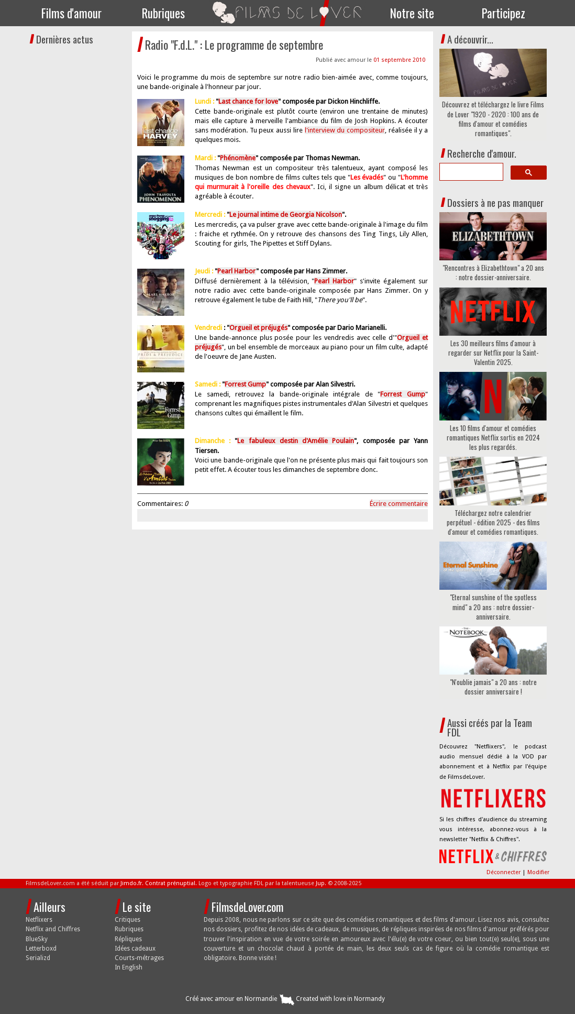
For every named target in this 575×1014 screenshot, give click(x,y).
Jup (320, 883)
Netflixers (39, 919)
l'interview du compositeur (345, 130)
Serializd (38, 958)
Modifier (538, 872)
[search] (470, 172)
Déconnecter (504, 872)
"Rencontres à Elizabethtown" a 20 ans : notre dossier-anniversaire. (493, 272)
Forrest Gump (245, 384)
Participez (503, 13)
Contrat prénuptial (170, 883)
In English (128, 967)
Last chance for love (248, 101)
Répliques (128, 939)
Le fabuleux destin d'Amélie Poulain (295, 441)
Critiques (127, 919)
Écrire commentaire (399, 504)
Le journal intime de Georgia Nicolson (285, 214)
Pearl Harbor (236, 271)
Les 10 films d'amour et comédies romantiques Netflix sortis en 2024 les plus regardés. (493, 437)
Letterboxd (41, 948)
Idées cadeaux (135, 948)
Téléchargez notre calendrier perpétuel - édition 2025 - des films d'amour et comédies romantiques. (493, 522)
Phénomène (238, 158)
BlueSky (37, 939)
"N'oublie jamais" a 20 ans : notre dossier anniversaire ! (493, 686)
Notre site (412, 13)
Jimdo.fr (131, 883)
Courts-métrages (139, 958)
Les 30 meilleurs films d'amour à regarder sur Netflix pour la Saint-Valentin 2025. (493, 352)
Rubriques (163, 13)
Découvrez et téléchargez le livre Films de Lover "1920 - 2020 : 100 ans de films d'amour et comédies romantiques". (493, 119)
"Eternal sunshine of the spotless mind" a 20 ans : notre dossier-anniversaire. (493, 606)
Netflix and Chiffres (53, 929)
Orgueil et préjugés (258, 328)
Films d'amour (71, 13)
